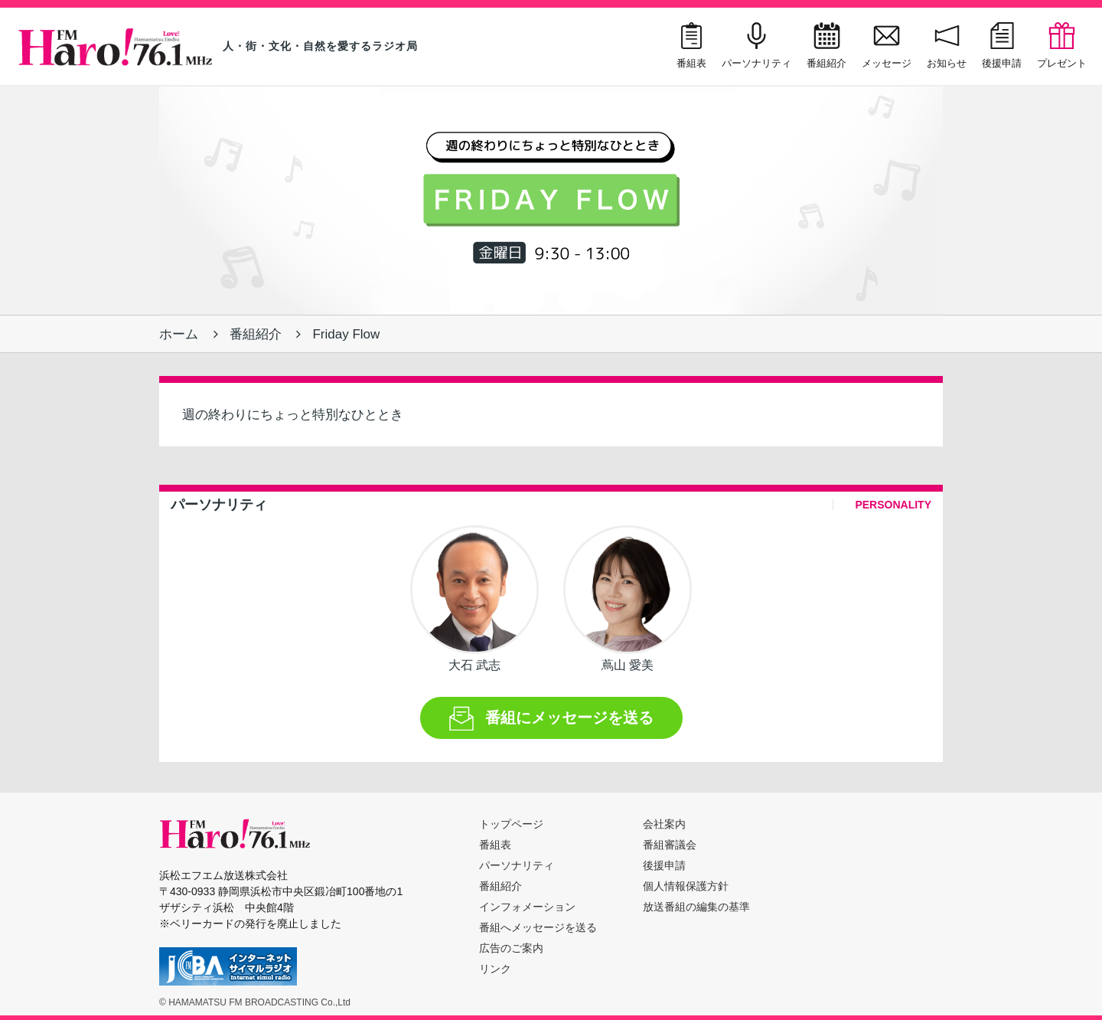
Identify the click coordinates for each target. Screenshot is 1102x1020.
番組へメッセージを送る (538, 927)
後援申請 (664, 865)
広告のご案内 (511, 948)
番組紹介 (256, 334)
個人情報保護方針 (686, 886)
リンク (495, 969)
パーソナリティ (516, 865)
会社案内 (664, 824)
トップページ (511, 824)
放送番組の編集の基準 (696, 907)
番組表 (495, 845)
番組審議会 (669, 845)
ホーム (178, 334)
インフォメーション (527, 907)
